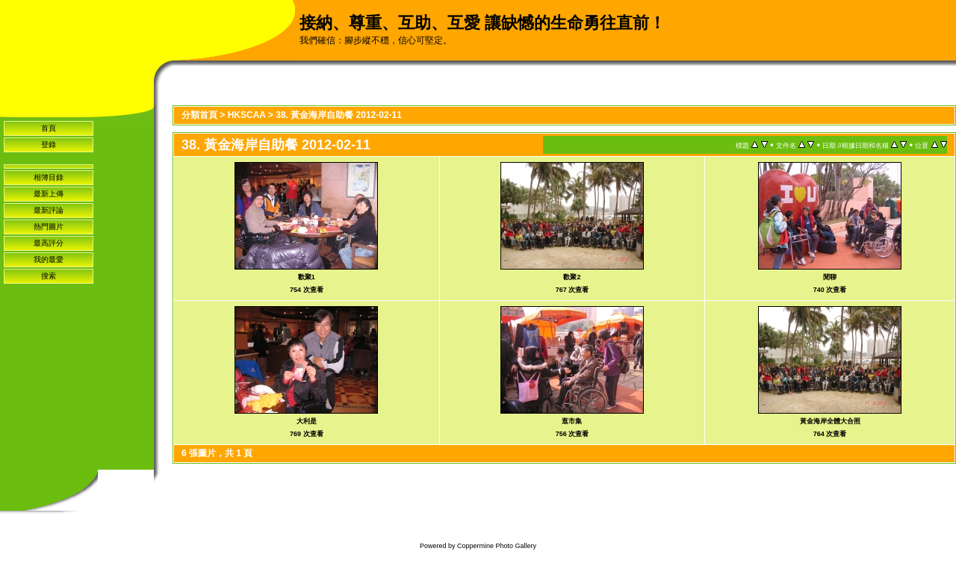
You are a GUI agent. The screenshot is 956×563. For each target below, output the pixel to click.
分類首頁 (199, 115)
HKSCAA (247, 115)
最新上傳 (48, 194)
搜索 (48, 276)
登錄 (48, 144)
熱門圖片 (48, 227)
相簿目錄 (48, 177)
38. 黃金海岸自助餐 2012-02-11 (339, 115)
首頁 (48, 128)
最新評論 (48, 210)
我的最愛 (48, 259)
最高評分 (48, 243)
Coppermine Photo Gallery (496, 546)
